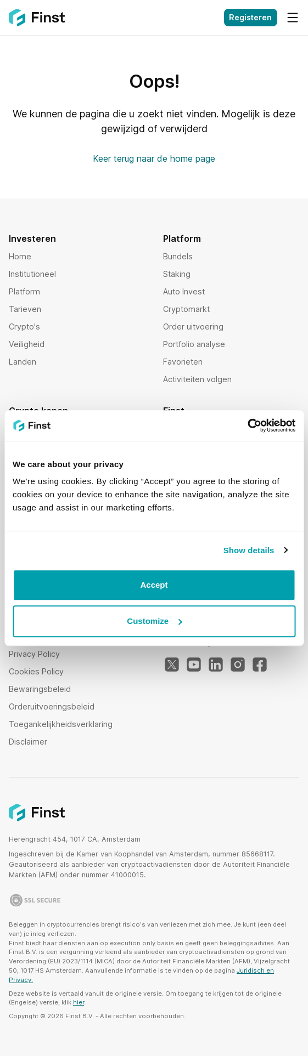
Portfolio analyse (194, 344)
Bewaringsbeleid (40, 689)
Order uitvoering (193, 326)
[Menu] (292, 17)
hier (78, 1002)
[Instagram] (238, 665)
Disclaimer (28, 741)
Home (20, 256)
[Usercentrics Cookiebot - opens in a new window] (247, 425)
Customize (154, 621)
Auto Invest (184, 291)
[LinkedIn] (216, 665)
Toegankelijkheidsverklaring (61, 724)
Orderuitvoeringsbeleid (51, 706)
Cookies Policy (36, 671)
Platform (24, 291)
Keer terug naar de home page (154, 158)
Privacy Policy (34, 653)
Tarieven (25, 309)
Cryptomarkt (186, 309)
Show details (249, 550)
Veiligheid (26, 344)
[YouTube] (194, 665)
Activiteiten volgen (197, 379)
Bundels (178, 256)
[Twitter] (172, 665)
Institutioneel (32, 274)
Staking (177, 274)
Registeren (250, 17)
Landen (22, 361)
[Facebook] (259, 665)
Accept (153, 584)
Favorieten (183, 361)
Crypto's (24, 326)
